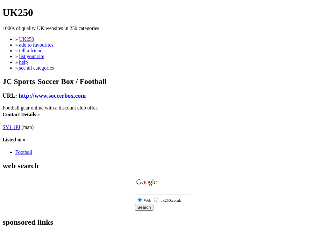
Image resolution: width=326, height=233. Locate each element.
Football (23, 152)
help (23, 62)
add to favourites (36, 45)
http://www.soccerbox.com (52, 95)
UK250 (26, 39)
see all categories (36, 68)
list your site (31, 56)
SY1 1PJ (11, 127)
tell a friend (31, 50)
